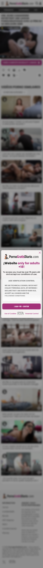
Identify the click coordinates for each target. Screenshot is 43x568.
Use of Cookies (10, 313)
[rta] (20, 314)
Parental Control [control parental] (32, 313)
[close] (40, 253)
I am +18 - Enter (21, 306)
